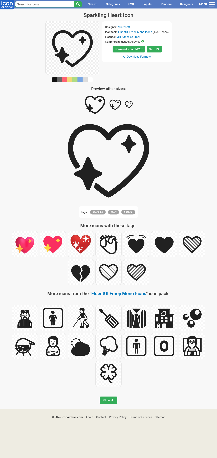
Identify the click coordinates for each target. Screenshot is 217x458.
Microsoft (124, 27)
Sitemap (160, 417)
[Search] (78, 4)
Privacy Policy (117, 417)
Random (166, 4)
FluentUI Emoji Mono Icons (135, 32)
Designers (186, 4)
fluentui (128, 211)
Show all (108, 400)
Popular (147, 4)
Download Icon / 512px (129, 49)
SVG (131, 4)
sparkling (98, 211)
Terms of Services (140, 417)
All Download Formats (137, 56)
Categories (113, 4)
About (89, 417)
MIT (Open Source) (128, 37)
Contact (101, 417)
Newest (92, 4)
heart (113, 211)
